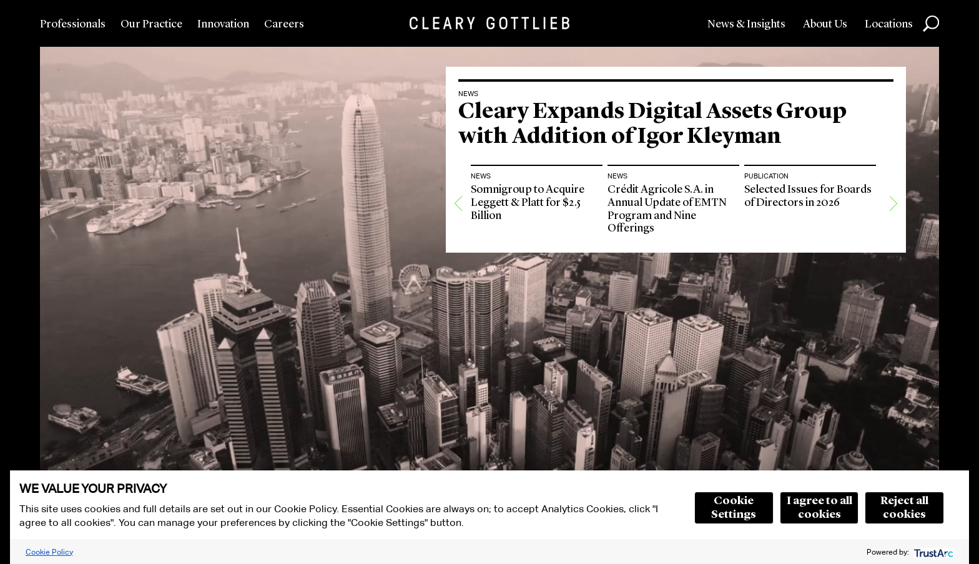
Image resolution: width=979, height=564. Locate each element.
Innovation (223, 24)
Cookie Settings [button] (733, 507)
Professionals (73, 24)
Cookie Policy (49, 552)
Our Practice (151, 24)
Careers (284, 24)
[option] (537, 272)
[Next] (893, 272)
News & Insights (746, 24)
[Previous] (458, 272)
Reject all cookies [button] (904, 507)
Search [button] (931, 24)
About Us (825, 24)
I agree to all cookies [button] (819, 507)
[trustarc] (932, 552)
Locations (889, 24)
